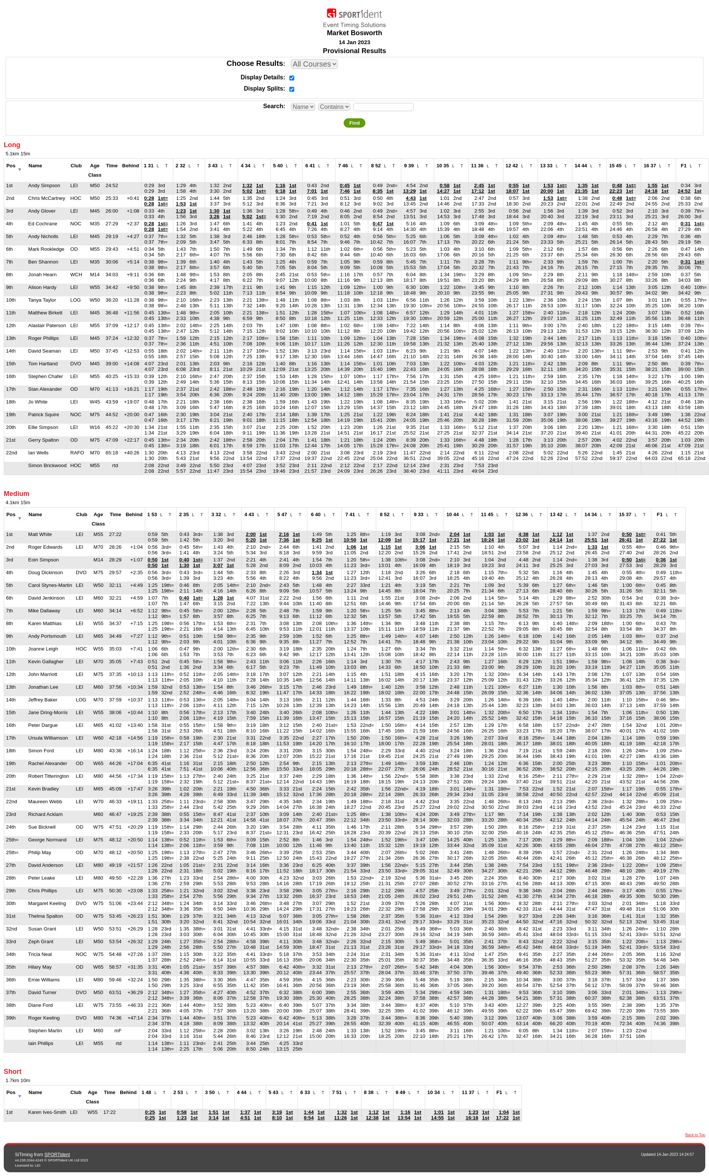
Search (273, 106)
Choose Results (254, 63)
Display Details (262, 77)
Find (354, 123)
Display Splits (263, 88)
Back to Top (695, 1135)
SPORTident (57, 1154)
